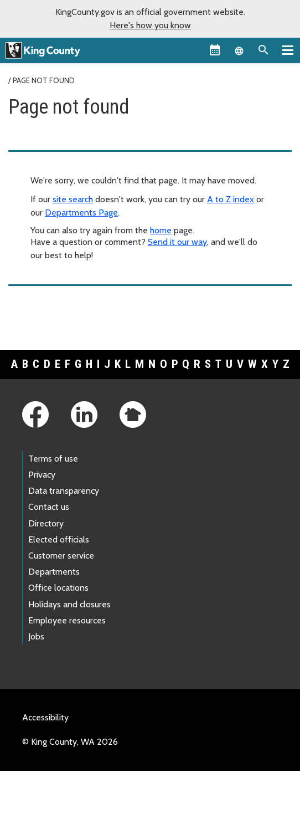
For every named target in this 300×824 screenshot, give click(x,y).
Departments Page (81, 212)
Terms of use (53, 458)
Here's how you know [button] (150, 25)
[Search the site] (263, 50)
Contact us (48, 506)
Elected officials (58, 539)
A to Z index (230, 199)
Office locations (58, 587)
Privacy (41, 474)
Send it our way (177, 242)
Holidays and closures (69, 604)
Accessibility (45, 717)
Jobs (36, 636)
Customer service (61, 555)
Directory (46, 523)
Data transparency (63, 490)
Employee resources (67, 620)
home (161, 230)
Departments (54, 571)
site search (73, 199)
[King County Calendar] (215, 50)
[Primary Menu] (288, 50)
